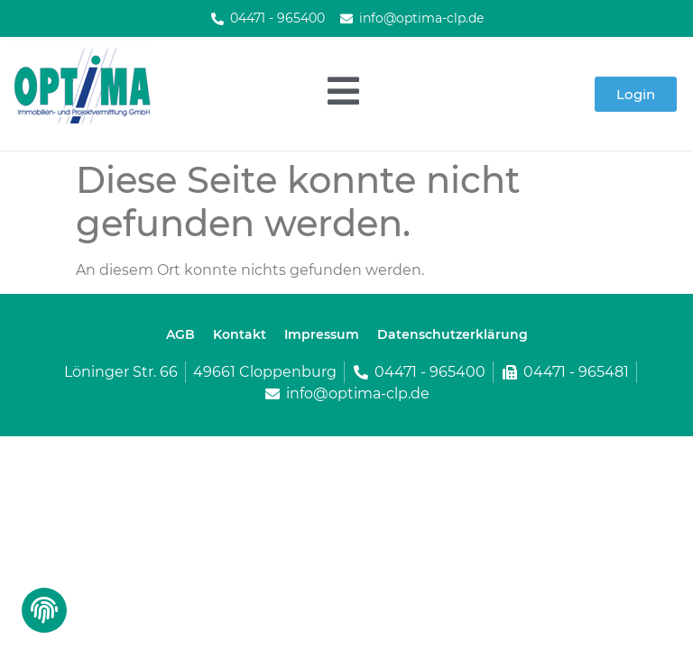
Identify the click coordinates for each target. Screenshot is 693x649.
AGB (180, 334)
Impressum (321, 334)
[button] (42, 615)
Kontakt (239, 334)
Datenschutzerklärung (452, 334)
